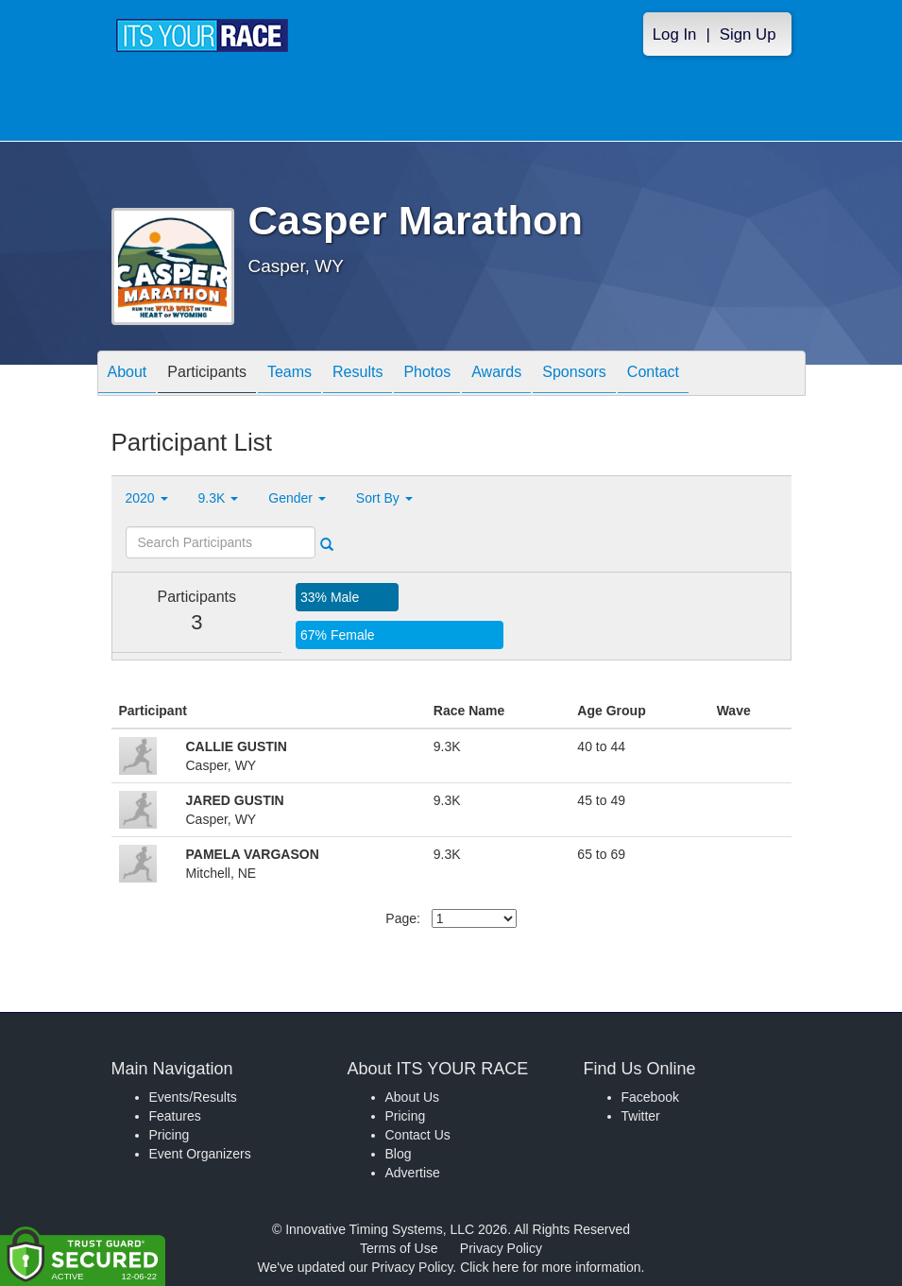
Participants (207, 375)
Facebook (650, 1097)
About (127, 375)
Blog (398, 1153)
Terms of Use (398, 1248)
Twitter (640, 1115)
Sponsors (574, 375)
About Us (412, 1097)
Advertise (412, 1172)
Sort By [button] (384, 498)
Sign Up (748, 34)
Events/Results (193, 1097)
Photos (427, 375)
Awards (496, 375)
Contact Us (418, 1134)
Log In (675, 34)
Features (175, 1115)
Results (357, 375)
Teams (289, 375)
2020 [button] (147, 498)
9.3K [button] (218, 498)
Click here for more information (550, 1267)
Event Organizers (200, 1153)
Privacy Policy (501, 1248)
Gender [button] (297, 498)
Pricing (169, 1134)
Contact (653, 375)
